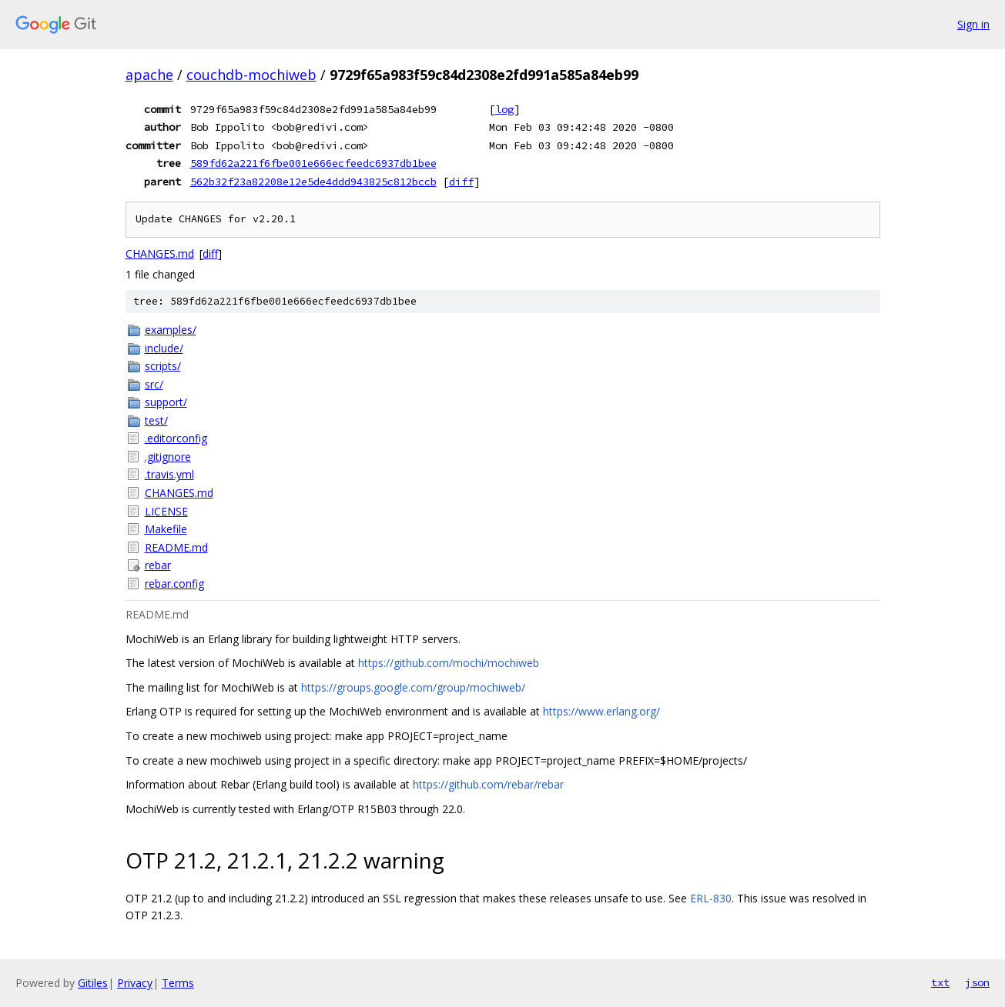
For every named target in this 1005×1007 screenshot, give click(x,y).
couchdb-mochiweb (251, 74)
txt (940, 982)
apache (149, 74)
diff (461, 181)
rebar (158, 565)
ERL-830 (711, 898)
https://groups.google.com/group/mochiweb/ (413, 687)
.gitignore (168, 456)
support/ (166, 402)
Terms (178, 982)
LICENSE (166, 511)
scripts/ (163, 365)
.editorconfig (176, 438)
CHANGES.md (160, 253)
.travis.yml (169, 474)
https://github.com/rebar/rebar (488, 784)
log (504, 109)
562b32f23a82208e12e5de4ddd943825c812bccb (313, 181)
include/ (164, 348)
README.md (176, 547)
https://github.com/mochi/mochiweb (448, 662)
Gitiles (93, 982)
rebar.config (174, 583)
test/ (156, 420)
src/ (154, 384)
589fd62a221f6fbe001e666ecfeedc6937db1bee (313, 163)
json (977, 982)
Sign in (973, 24)
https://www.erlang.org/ (601, 711)
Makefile (166, 529)
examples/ (170, 329)
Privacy (134, 982)
